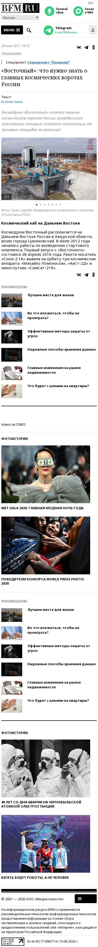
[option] (49, 169)
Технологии (11, 53)
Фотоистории (14, 438)
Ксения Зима (11, 101)
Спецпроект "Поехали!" (48, 62)
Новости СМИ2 (13, 424)
